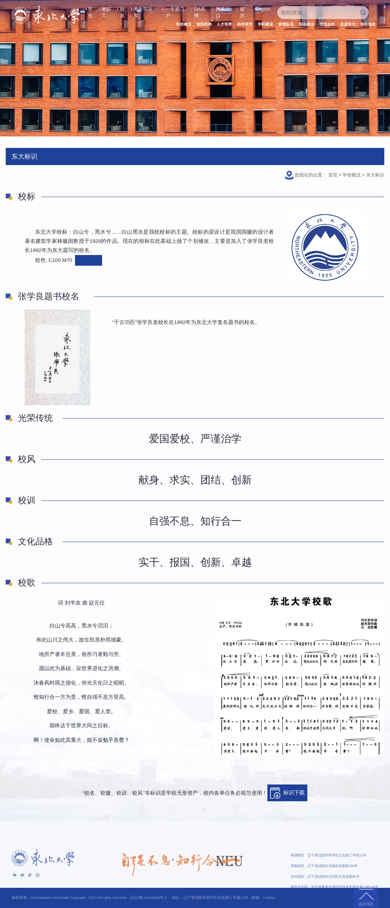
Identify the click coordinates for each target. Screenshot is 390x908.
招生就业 (306, 24)
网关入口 (223, 9)
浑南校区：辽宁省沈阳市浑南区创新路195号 (324, 882)
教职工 (106, 9)
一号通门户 (175, 9)
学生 (90, 9)
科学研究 (245, 24)
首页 (332, 175)
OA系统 (199, 9)
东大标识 (375, 175)
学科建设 (265, 24)
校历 (242, 9)
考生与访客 (143, 9)
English (262, 9)
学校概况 (183, 24)
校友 (122, 9)
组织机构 (204, 24)
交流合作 (327, 24)
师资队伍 (286, 24)
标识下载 (287, 793)
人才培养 (224, 24)
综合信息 (368, 24)
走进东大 (347, 24)
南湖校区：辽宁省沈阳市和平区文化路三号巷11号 (328, 872)
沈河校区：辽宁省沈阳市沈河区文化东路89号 (325, 893)
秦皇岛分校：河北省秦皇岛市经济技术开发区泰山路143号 (334, 903)
